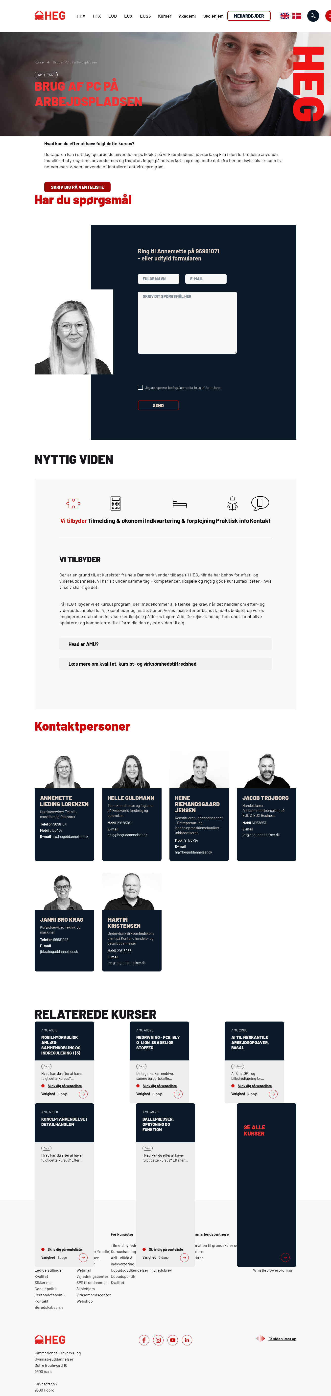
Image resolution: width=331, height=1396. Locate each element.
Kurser (164, 16)
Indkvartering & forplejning (180, 510)
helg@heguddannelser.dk (127, 834)
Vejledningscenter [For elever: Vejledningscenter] (92, 1276)
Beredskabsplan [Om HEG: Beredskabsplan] (49, 1307)
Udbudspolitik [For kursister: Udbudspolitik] (123, 1276)
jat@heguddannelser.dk (261, 834)
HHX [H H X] (81, 16)
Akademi (187, 16)
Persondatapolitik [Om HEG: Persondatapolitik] (50, 1294)
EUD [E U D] (112, 16)
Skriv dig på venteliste (77, 187)
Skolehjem (213, 16)
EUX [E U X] (128, 16)
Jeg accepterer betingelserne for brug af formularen (183, 387)
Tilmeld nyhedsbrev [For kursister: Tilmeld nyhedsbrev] (128, 1245)
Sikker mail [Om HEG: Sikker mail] (44, 1282)
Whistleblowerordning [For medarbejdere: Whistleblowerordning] (272, 1270)
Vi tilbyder (73, 510)
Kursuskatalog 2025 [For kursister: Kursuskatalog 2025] (128, 1251)
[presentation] (175, 369)
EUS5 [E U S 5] (145, 16)
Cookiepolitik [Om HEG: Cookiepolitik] (46, 1288)
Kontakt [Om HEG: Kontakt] (41, 1301)
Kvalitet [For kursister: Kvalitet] (117, 1282)
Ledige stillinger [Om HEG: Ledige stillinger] (49, 1270)
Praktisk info (232, 510)
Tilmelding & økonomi (116, 510)
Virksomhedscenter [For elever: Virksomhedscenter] (93, 1294)
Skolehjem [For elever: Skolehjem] (85, 1288)
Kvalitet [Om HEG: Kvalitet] (41, 1276)
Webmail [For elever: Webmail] (83, 1270)
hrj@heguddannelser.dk (193, 852)
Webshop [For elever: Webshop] (84, 1301)
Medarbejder (249, 16)
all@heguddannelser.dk (70, 836)
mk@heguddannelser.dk (127, 962)
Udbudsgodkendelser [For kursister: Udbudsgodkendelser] (129, 1270)
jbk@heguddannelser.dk (59, 951)
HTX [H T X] (97, 16)
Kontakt (260, 510)
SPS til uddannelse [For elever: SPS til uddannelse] (92, 1282)
